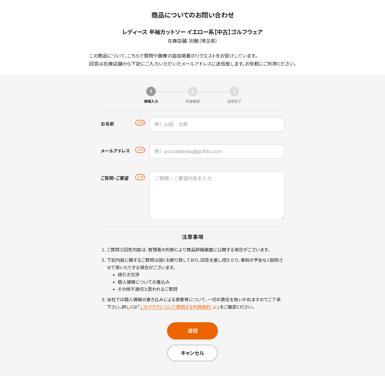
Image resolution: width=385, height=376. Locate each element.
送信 (193, 331)
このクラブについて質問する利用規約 (178, 307)
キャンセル (192, 353)
